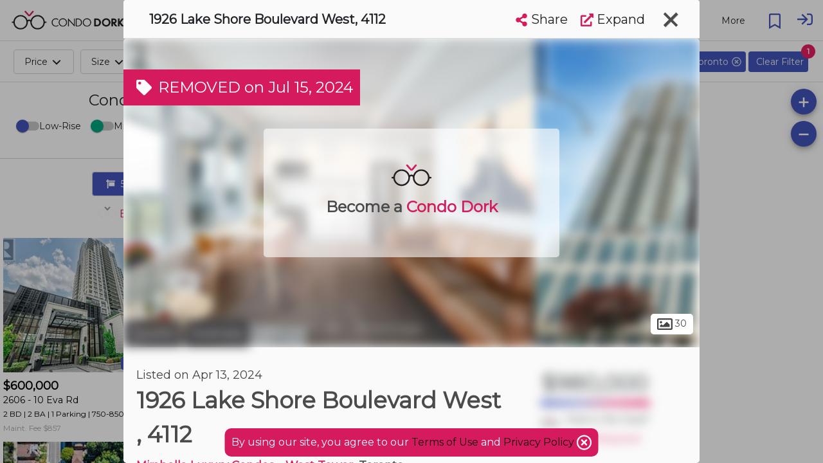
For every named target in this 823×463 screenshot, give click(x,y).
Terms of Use (445, 442)
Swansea (217, 333)
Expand (613, 19)
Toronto (152, 333)
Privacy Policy (540, 442)
